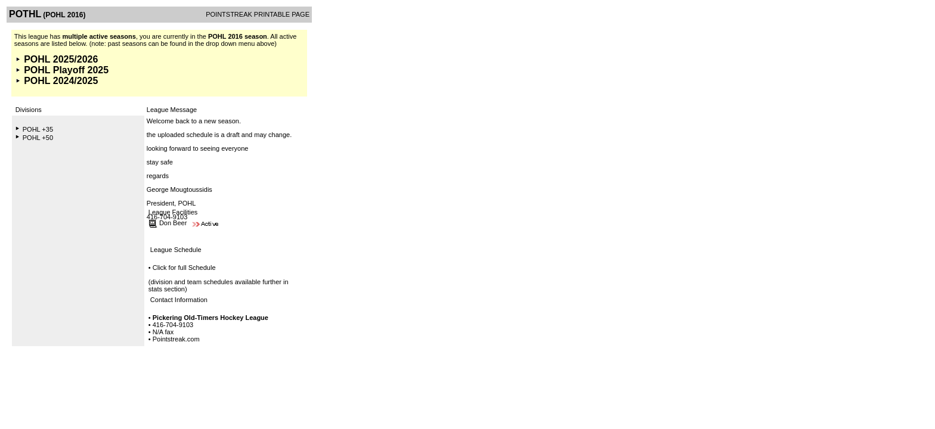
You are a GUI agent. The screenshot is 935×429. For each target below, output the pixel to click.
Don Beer (173, 222)
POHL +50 (38, 137)
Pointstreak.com (176, 339)
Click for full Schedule (184, 267)
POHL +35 (38, 129)
